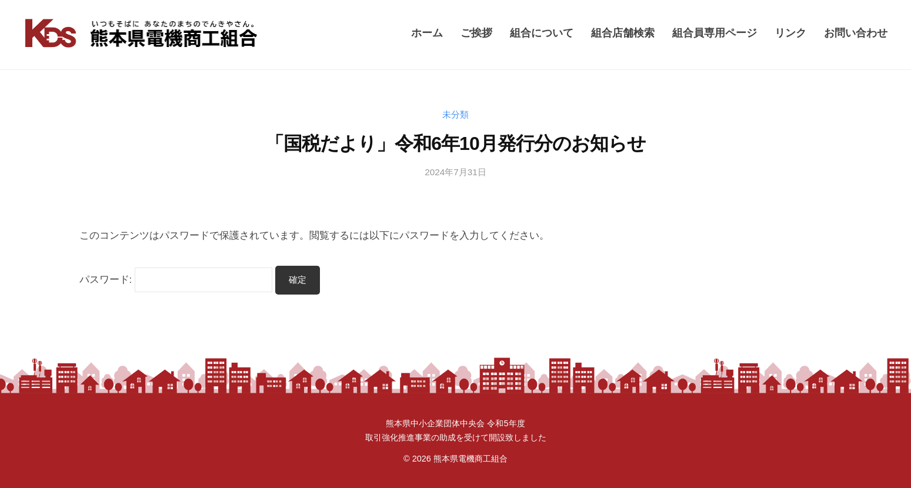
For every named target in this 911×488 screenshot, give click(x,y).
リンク (790, 32)
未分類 (455, 114)
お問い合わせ (855, 32)
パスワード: (176, 279)
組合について (541, 32)
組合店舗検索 (623, 32)
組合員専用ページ (714, 32)
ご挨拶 (476, 32)
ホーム (427, 32)
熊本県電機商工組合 (470, 458)
